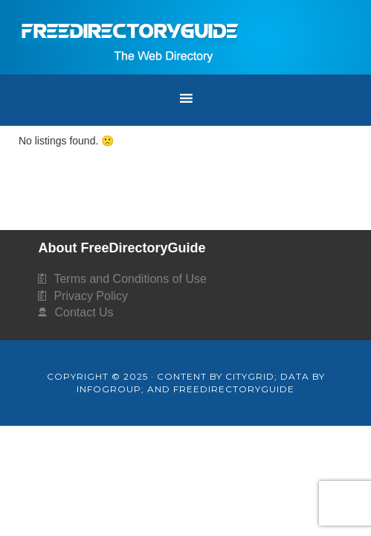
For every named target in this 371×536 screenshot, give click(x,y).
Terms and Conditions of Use (130, 278)
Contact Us (83, 312)
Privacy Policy (91, 296)
